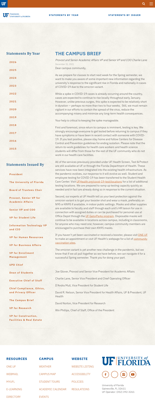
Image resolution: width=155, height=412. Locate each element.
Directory (13, 397)
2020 (13, 109)
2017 (13, 132)
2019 (13, 117)
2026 (13, 62)
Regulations (80, 389)
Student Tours (49, 381)
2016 (13, 140)
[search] (143, 4)
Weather (45, 366)
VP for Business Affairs (25, 245)
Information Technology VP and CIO (28, 227)
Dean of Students (21, 272)
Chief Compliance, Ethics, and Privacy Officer (27, 290)
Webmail (12, 374)
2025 (13, 69)
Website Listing (83, 366)
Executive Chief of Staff (25, 280)
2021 (13, 101)
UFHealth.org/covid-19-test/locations (99, 181)
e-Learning (14, 389)
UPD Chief (16, 264)
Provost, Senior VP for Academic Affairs (24, 199)
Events (44, 397)
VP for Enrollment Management (21, 254)
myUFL (10, 381)
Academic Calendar (52, 389)
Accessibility (81, 374)
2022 (13, 93)
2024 (13, 77)
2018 (13, 125)
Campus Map (47, 374)
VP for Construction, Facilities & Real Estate (25, 317)
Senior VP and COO (22, 209)
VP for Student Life (22, 217)
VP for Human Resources (26, 237)
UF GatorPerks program (100, 216)
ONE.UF (143, 235)
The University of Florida (26, 182)
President (16, 174)
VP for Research (20, 308)
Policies (77, 381)
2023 (13, 85)
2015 (13, 148)
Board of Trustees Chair (25, 189)
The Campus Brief (21, 300)
